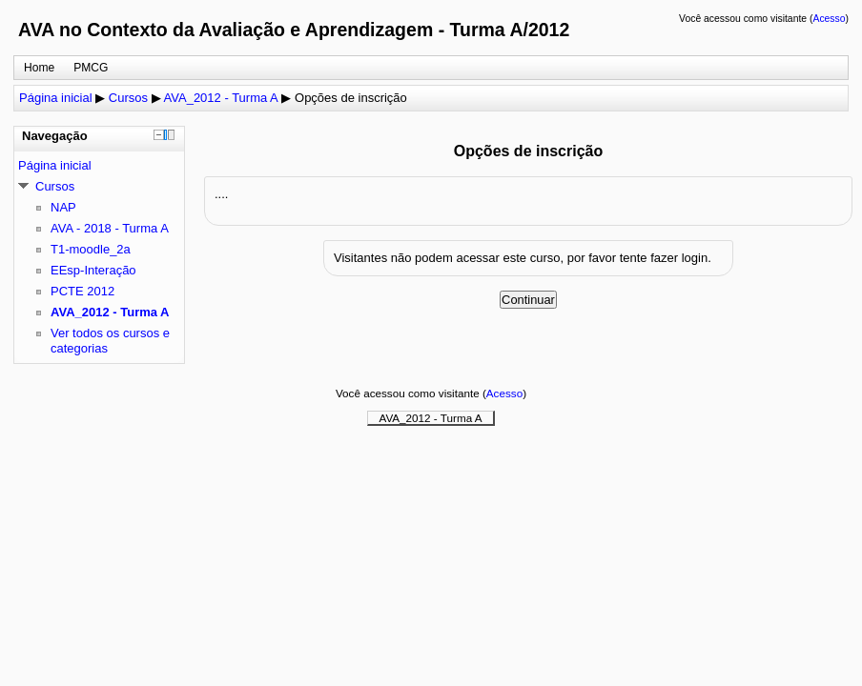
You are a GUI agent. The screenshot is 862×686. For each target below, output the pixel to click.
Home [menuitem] (39, 67)
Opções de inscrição (351, 98)
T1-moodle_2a (91, 249)
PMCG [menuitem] (90, 67)
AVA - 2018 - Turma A (110, 228)
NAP (63, 207)
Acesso (828, 18)
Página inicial (55, 98)
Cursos (128, 98)
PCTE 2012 (82, 291)
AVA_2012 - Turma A (221, 98)
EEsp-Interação (93, 270)
